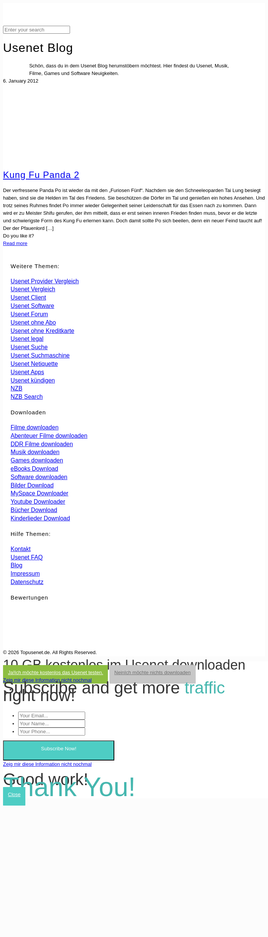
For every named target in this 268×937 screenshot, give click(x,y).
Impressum (25, 573)
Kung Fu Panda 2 (41, 175)
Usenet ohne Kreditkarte (42, 331)
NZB (16, 388)
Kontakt (21, 549)
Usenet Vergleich (33, 289)
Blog (16, 565)
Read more (15, 243)
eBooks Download (34, 468)
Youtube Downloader (38, 501)
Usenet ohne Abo (33, 322)
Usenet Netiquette (34, 364)
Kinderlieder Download (40, 518)
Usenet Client (28, 297)
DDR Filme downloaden (42, 444)
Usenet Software (32, 306)
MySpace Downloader (40, 493)
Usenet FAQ (27, 557)
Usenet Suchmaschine (40, 355)
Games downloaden (37, 460)
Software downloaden (39, 477)
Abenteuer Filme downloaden (49, 436)
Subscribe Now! (58, 748)
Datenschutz (27, 582)
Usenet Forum (29, 314)
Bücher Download (34, 510)
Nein (152, 672)
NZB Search (27, 397)
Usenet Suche (29, 347)
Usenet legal (27, 339)
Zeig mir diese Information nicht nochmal (47, 680)
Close (14, 794)
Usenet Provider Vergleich (45, 281)
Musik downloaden (35, 452)
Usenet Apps (27, 372)
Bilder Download (32, 485)
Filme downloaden (35, 427)
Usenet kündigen (33, 380)
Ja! (55, 672)
